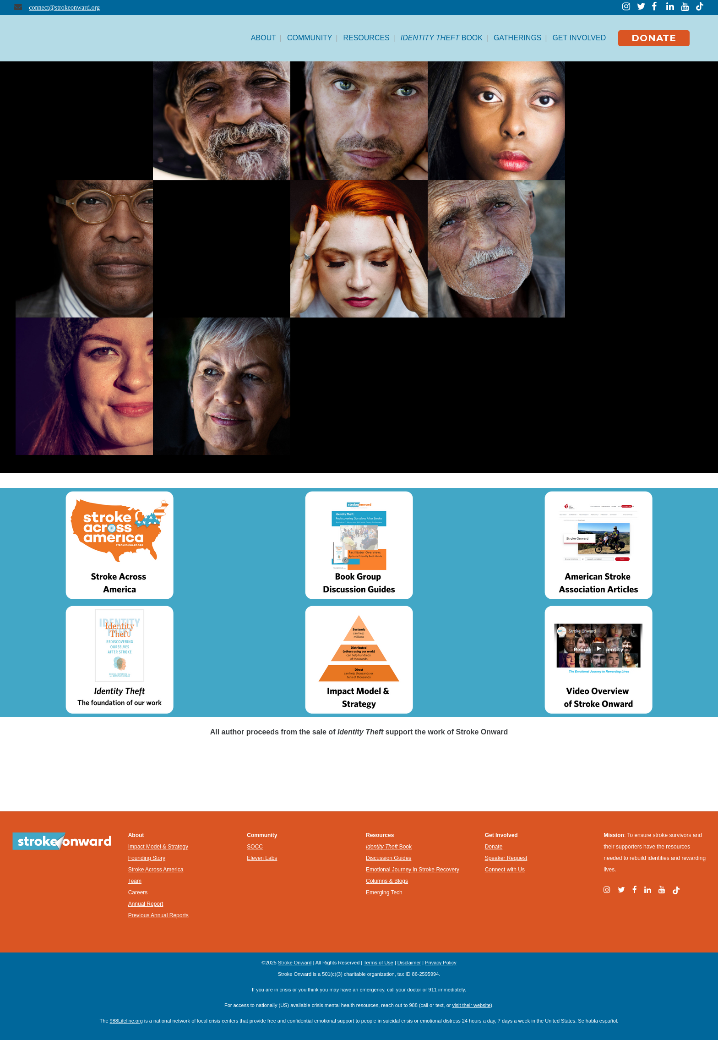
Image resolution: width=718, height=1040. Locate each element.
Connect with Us (505, 869)
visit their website (471, 1005)
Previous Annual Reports (158, 915)
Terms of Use (378, 962)
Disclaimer (409, 962)
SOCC (255, 846)
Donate (494, 846)
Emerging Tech (384, 892)
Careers (138, 892)
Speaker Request (506, 858)
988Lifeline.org (126, 1021)
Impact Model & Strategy (158, 846)
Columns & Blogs (387, 881)
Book (389, 846)
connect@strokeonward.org (64, 7)
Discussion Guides (388, 858)
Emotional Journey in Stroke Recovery (412, 869)
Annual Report (145, 904)
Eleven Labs (262, 858)
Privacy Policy (440, 962)
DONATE (653, 38)
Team (134, 881)
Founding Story (146, 858)
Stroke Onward (294, 962)
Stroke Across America (156, 869)
